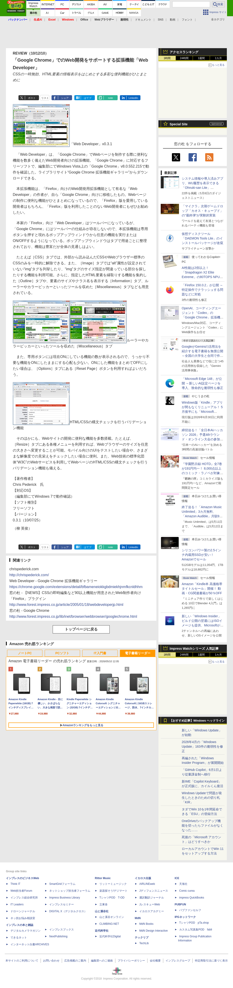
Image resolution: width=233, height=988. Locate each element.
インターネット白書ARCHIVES (29, 944)
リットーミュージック (113, 884)
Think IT (15, 884)
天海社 (183, 884)
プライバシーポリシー (131, 960)
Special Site (179, 124)
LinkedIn (133, 98)
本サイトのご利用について (21, 960)
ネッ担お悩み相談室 (22, 918)
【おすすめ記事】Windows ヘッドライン (197, 720)
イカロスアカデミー (151, 911)
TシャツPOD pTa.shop (194, 922)
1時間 (167, 58)
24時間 (184, 58)
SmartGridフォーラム (62, 884)
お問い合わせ (51, 960)
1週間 (201, 58)
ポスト (32, 98)
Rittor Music (103, 878)
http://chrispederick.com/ (29, 575)
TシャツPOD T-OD (111, 897)
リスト (45, 98)
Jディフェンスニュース (153, 890)
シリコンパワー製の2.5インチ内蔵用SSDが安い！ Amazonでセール (201, 554)
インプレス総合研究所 (24, 897)
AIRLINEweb (147, 884)
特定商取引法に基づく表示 (211, 960)
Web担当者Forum (21, 890)
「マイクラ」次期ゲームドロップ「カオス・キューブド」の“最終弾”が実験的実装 (202, 210)
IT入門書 (100, 653)
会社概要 (155, 960)
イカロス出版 (143, 878)
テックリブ (141, 937)
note (110, 98)
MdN (138, 918)
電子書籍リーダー (137, 653)
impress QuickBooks (191, 897)
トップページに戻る (81, 629)
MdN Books (146, 923)
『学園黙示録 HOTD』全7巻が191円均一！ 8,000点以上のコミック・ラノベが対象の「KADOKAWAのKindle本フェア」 (202, 473)
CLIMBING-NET (109, 923)
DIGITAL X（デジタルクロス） (68, 911)
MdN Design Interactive (153, 930)
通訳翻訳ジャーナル (151, 897)
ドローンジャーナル (22, 911)
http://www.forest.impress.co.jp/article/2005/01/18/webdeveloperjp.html (66, 605)
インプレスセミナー (61, 904)
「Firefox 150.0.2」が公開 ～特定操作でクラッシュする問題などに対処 (202, 289)
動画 (172, 19)
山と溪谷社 (102, 911)
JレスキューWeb (149, 904)
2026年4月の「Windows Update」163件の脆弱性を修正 (202, 746)
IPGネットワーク (185, 917)
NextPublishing (58, 936)
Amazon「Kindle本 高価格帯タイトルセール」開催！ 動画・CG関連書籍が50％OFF (202, 588)
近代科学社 (102, 930)
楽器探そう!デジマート (113, 890)
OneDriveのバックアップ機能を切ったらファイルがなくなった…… (202, 825)
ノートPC (25, 653)
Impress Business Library (64, 897)
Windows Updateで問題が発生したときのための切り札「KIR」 (202, 797)
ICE (177, 878)
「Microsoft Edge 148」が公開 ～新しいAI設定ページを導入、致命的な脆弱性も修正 (202, 383)
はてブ (87, 98)
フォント (187, 19)
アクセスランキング (184, 52)
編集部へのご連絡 (102, 960)
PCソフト (62, 653)
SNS (160, 19)
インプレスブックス (61, 929)
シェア (65, 98)
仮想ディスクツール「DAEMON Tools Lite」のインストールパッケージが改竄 (202, 238)
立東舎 (103, 904)
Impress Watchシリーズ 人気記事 (194, 648)
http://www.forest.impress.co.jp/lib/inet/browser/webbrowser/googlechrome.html (73, 616)
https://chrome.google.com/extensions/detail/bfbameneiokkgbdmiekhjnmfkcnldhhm (75, 587)
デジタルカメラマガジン (25, 930)
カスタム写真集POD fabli (195, 929)
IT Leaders (16, 904)
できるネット (18, 937)
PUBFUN (180, 904)
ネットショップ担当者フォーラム (69, 890)
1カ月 (218, 58)
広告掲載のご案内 (75, 960)
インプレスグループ (178, 960)
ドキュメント (143, 19)
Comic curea (186, 890)
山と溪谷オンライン (111, 917)
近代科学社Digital (110, 936)
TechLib (144, 943)
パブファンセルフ (190, 910)
